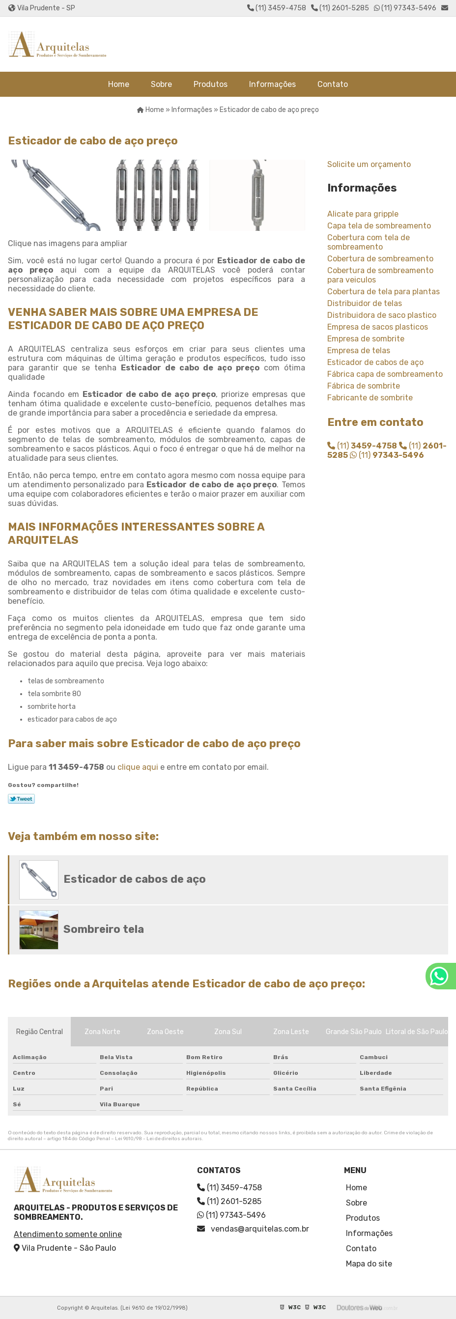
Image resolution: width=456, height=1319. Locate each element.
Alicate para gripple (363, 214)
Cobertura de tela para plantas (383, 291)
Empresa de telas (358, 350)
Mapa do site (369, 1263)
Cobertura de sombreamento (380, 258)
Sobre (161, 84)
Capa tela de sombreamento (379, 225)
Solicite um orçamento (369, 164)
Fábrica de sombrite (363, 386)
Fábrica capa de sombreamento (385, 374)
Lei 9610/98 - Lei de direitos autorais (158, 1139)
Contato (332, 84)
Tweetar (21, 799)
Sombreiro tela (103, 929)
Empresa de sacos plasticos (377, 327)
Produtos (211, 84)
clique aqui (137, 767)
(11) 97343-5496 (405, 8)
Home (118, 84)
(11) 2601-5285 (340, 8)
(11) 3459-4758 (276, 8)
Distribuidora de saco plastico (381, 315)
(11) (362, 445)
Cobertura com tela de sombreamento (368, 242)
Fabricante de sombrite (370, 397)
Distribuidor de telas (364, 303)
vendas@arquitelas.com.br (253, 1229)
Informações (272, 84)
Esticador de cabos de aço (375, 362)
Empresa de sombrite (365, 338)
